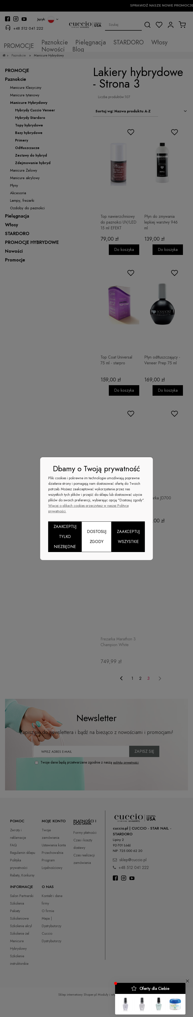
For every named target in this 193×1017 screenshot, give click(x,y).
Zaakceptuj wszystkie (128, 537)
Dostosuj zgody (96, 537)
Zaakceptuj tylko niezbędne (65, 537)
